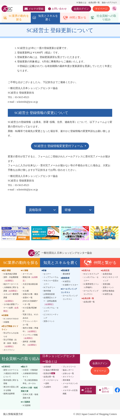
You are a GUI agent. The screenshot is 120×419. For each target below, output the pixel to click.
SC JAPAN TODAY (11, 319)
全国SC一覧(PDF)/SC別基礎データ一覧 (30, 301)
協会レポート (68, 370)
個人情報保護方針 (13, 414)
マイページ (101, 8)
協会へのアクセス (109, 2)
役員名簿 (47, 373)
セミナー (47, 274)
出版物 (6, 322)
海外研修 (47, 291)
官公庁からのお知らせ (10, 335)
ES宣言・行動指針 (30, 370)
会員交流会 (107, 274)
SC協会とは (81, 2)
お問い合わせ (57, 8)
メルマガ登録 (34, 8)
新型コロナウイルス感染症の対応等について (10, 373)
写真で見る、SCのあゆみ (30, 316)
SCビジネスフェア (91, 274)
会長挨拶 (47, 367)
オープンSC (27, 274)
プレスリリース (69, 367)
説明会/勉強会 (108, 291)
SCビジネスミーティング (110, 279)
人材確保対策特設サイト (30, 375)
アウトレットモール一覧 (30, 323)
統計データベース (10, 284)
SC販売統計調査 (10, 274)
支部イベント (49, 321)
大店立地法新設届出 (30, 286)
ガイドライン (9, 350)
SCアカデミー (49, 288)
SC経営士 (67, 282)
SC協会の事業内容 (51, 370)
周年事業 (66, 380)
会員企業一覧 (94, 2)
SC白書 (26, 291)
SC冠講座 (27, 406)
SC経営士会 (107, 294)
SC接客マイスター (70, 285)
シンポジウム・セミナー (50, 309)
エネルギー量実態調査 (10, 297)
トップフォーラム (50, 277)
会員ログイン (81, 8)
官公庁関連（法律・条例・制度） (10, 343)
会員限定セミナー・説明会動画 (50, 301)
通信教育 (66, 274)
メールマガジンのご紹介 (70, 385)
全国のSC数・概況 (30, 294)
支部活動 (106, 284)
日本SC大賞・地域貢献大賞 (30, 396)
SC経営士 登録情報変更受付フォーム (58, 146)
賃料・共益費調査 (10, 279)
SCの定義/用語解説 (30, 309)
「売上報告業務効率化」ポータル (30, 382)
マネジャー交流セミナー (50, 282)
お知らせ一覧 (68, 373)
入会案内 (47, 387)
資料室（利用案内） (30, 343)
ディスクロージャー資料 (50, 382)
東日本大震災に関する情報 (10, 389)
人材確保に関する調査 (10, 289)
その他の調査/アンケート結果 (11, 308)
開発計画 (30, 279)
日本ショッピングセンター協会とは (58, 359)
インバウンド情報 (30, 337)
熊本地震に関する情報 (10, 382)
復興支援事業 (9, 394)
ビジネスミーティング (50, 316)
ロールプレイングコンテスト (70, 298)
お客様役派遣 (49, 294)
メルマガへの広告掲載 (70, 392)
